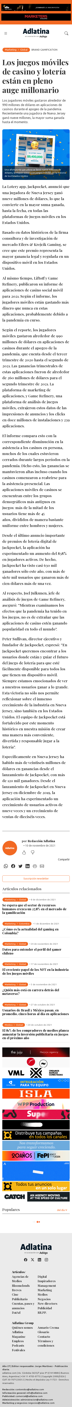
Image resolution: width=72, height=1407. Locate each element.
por (38, 841)
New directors (47, 1303)
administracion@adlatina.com (37, 1399)
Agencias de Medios (20, 1278)
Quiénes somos (22, 1327)
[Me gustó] (26, 853)
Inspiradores (46, 1281)
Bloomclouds (21, 1285)
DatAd (16, 1312)
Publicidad (45, 1308)
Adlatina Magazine (18, 1334)
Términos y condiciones (46, 1343)
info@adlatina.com (37, 1393)
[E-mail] (42, 866)
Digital (42, 1276)
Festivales (18, 1350)
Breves (16, 1290)
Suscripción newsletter (36, 878)
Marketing (11, 49)
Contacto (44, 1336)
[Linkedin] (27, 866)
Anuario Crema (48, 1327)
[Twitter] (20, 866)
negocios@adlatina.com (41, 1403)
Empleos (18, 1341)
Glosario (43, 1332)
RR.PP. (42, 1312)
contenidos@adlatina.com (29, 1389)
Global (23, 49)
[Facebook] (13, 866)
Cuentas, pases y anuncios (23, 1305)
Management (47, 1285)
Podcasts (18, 1345)
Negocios (44, 1299)
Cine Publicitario (20, 1296)
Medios (42, 1294)
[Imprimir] (35, 866)
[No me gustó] (35, 853)
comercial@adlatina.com (29, 1396)
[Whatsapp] (6, 866)
